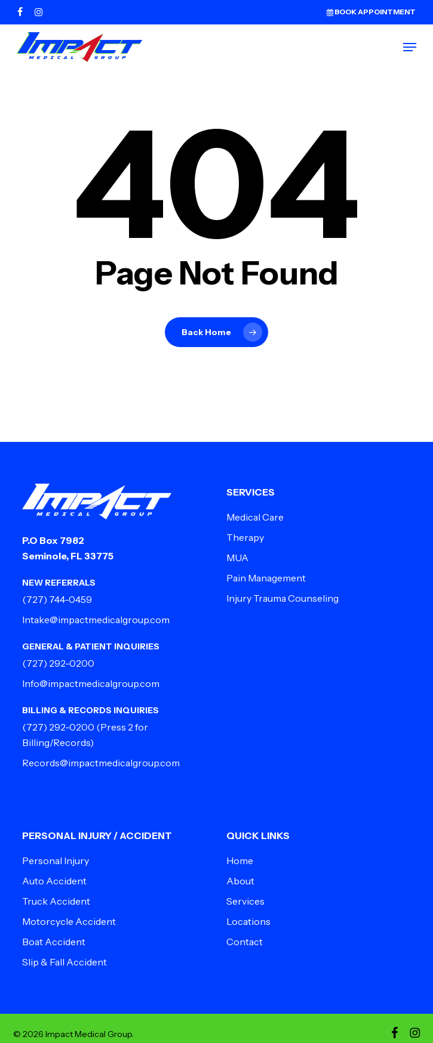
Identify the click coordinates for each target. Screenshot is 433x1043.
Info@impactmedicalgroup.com (90, 683)
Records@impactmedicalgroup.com (101, 763)
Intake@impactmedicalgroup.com (96, 620)
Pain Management (266, 578)
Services (245, 901)
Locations (248, 921)
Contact (244, 942)
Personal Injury (55, 860)
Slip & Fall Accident (64, 962)
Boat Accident (53, 942)
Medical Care (255, 517)
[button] (409, 47)
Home (239, 860)
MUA (237, 558)
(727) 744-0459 (57, 599)
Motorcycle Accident (69, 921)
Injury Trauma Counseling (282, 598)
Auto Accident (54, 881)
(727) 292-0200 (58, 663)
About (240, 881)
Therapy (245, 537)
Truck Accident (56, 901)
